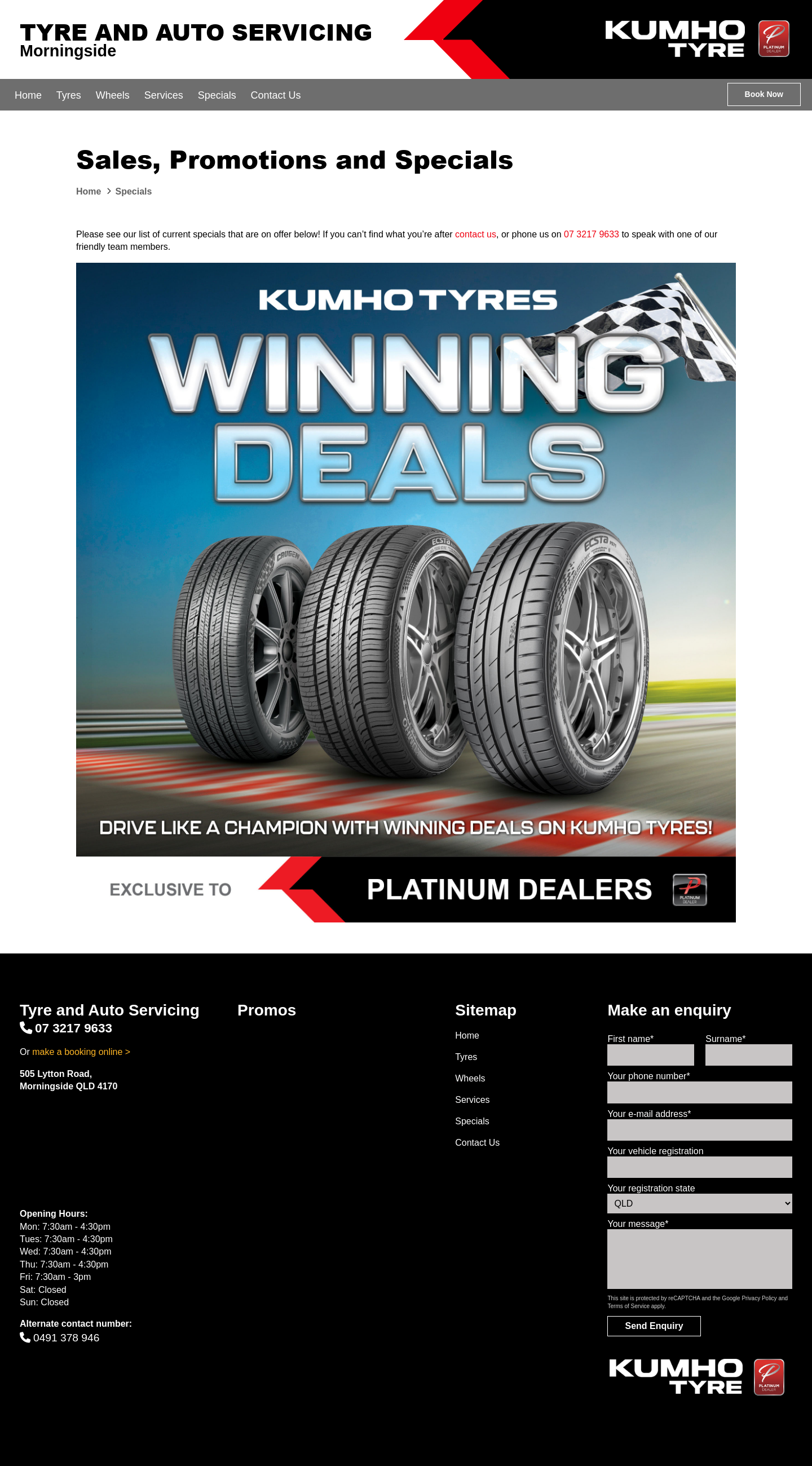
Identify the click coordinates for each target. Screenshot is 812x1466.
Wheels (113, 95)
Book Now (764, 94)
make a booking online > (81, 1052)
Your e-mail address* (649, 1114)
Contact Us (276, 95)
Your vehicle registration (655, 1151)
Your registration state (651, 1188)
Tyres (68, 95)
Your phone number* (648, 1076)
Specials (217, 95)
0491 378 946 (59, 1338)
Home (28, 95)
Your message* (637, 1224)
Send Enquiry (654, 1326)
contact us (475, 234)
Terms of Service (628, 1306)
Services (163, 95)
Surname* (725, 1039)
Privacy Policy (759, 1298)
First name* (630, 1039)
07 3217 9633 (591, 234)
